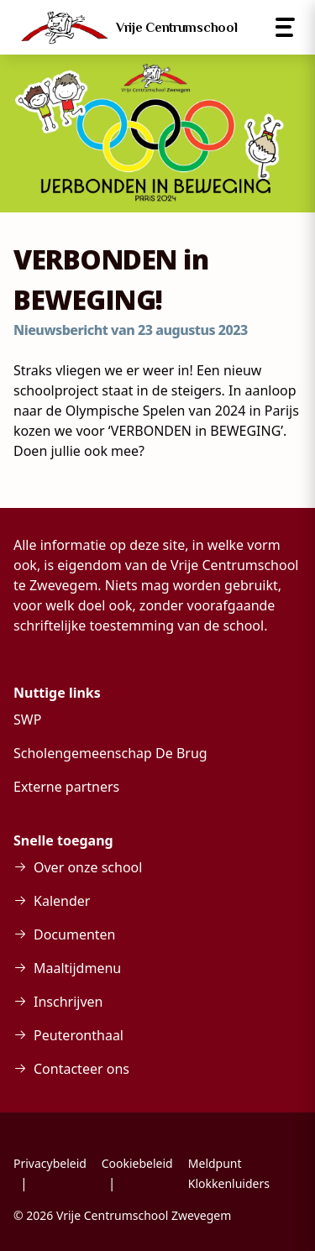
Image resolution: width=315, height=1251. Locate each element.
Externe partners (66, 786)
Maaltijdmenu (77, 968)
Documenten (75, 934)
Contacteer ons (81, 1069)
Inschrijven (68, 1001)
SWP (27, 719)
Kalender (62, 901)
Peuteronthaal (78, 1035)
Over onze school (88, 867)
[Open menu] (285, 27)
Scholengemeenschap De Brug (110, 753)
